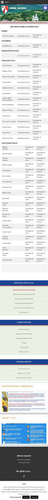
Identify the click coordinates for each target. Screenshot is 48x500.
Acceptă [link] (26, 497)
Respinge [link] (34, 497)
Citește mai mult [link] (15, 497)
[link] (45, 7)
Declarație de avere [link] (24, 36)
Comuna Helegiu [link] (17, 8)
